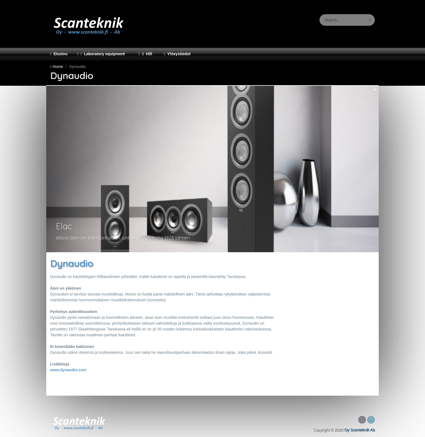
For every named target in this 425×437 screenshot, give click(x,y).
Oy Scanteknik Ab (359, 430)
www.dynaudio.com (68, 370)
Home (58, 66)
